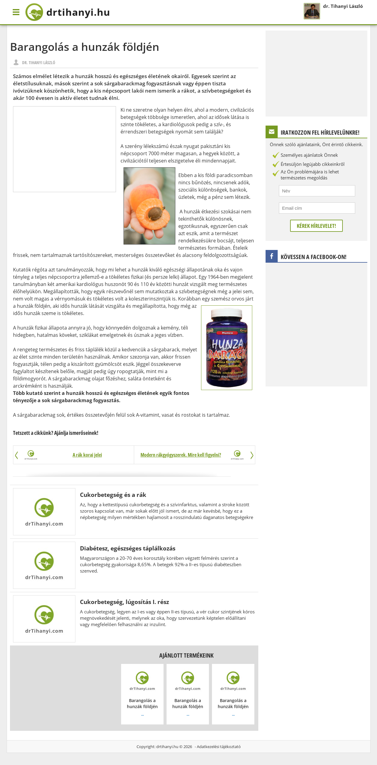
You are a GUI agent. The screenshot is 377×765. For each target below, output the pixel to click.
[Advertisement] (64, 149)
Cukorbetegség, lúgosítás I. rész (124, 602)
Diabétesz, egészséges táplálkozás (127, 548)
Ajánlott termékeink (186, 655)
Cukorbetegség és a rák (113, 494)
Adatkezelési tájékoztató (219, 746)
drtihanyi (67, 12)
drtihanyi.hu (167, 746)
